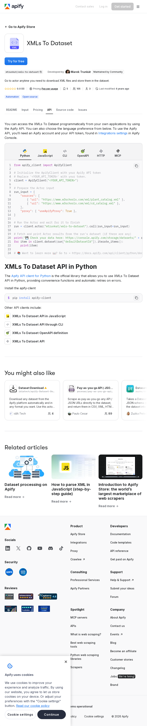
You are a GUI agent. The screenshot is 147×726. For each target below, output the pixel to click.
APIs (73, 625)
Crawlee (77, 559)
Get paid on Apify (122, 559)
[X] (18, 548)
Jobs (122, 676)
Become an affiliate (123, 651)
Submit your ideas (122, 588)
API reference (119, 550)
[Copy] (24, 72)
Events (116, 634)
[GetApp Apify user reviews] (9, 596)
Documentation (120, 534)
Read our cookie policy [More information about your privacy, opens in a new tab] (33, 706)
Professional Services (85, 580)
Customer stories (121, 659)
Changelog (117, 668)
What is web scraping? (85, 634)
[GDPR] (9, 572)
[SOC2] (23, 572)
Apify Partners (79, 588)
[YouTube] (40, 548)
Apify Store (77, 534)
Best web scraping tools (82, 644)
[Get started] (122, 6)
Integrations (78, 542)
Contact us (117, 625)
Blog (113, 642)
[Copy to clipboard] (136, 166)
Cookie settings (94, 716)
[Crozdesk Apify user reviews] (44, 609)
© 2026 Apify (120, 716)
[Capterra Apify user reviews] (47, 596)
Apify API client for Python (31, 276)
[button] (86, 526)
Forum (114, 596)
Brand (114, 684)
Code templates (120, 542)
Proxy (74, 550)
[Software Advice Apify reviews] (25, 596)
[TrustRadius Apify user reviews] (27, 609)
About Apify (118, 617)
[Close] (66, 662)
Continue (51, 714)
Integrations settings (112, 133)
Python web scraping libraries (84, 656)
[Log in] (103, 6)
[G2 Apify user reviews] (11, 609)
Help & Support (122, 580)
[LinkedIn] (8, 548)
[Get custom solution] (84, 6)
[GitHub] (29, 548)
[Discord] (50, 548)
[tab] (12, 109)
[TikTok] (61, 548)
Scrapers (76, 667)
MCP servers (78, 617)
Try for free (16, 61)
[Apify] (14, 6)
